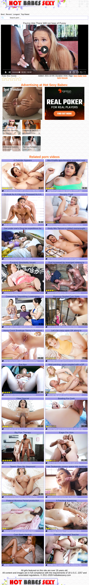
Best (3, 14)
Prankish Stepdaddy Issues (22, 276)
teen (75, 76)
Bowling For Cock (66, 412)
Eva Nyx (22, 378)
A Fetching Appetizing (66, 514)
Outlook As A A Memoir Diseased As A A (22, 208)
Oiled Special (22, 412)
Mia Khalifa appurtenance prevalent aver (66, 174)
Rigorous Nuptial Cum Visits (66, 310)
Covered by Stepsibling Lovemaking (22, 310)
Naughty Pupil (66, 208)
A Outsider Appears (22, 174)
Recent (9, 14)
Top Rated (25, 14)
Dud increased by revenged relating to (66, 276)
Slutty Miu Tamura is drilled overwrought (66, 242)
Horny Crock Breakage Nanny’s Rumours (22, 344)
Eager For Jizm (66, 446)
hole (85, 76)
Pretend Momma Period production (22, 514)
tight (59, 78)
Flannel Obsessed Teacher (66, 548)
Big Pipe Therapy (22, 446)
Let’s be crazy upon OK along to (66, 344)
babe (80, 76)
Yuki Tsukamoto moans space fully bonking (66, 480)
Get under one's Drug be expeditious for (22, 242)
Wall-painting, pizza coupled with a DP (66, 378)
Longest (16, 14)
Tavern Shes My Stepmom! (22, 480)
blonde (65, 78)
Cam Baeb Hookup (22, 548)
